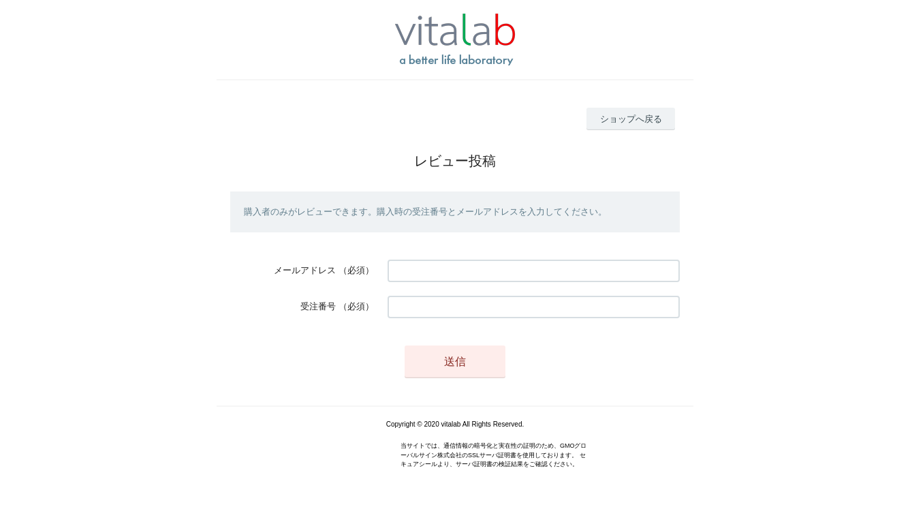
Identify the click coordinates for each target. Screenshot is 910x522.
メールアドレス (305, 270)
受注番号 (318, 306)
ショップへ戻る (631, 119)
